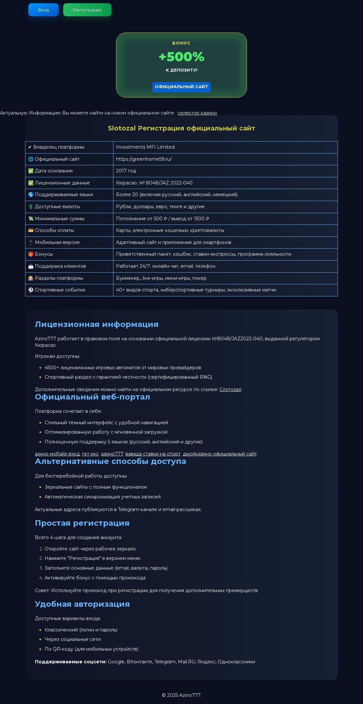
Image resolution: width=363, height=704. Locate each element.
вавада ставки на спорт (153, 454)
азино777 (112, 454)
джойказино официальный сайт (220, 454)
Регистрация (87, 9)
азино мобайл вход (57, 454)
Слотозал (230, 389)
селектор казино (197, 113)
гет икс (90, 454)
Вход (43, 9)
